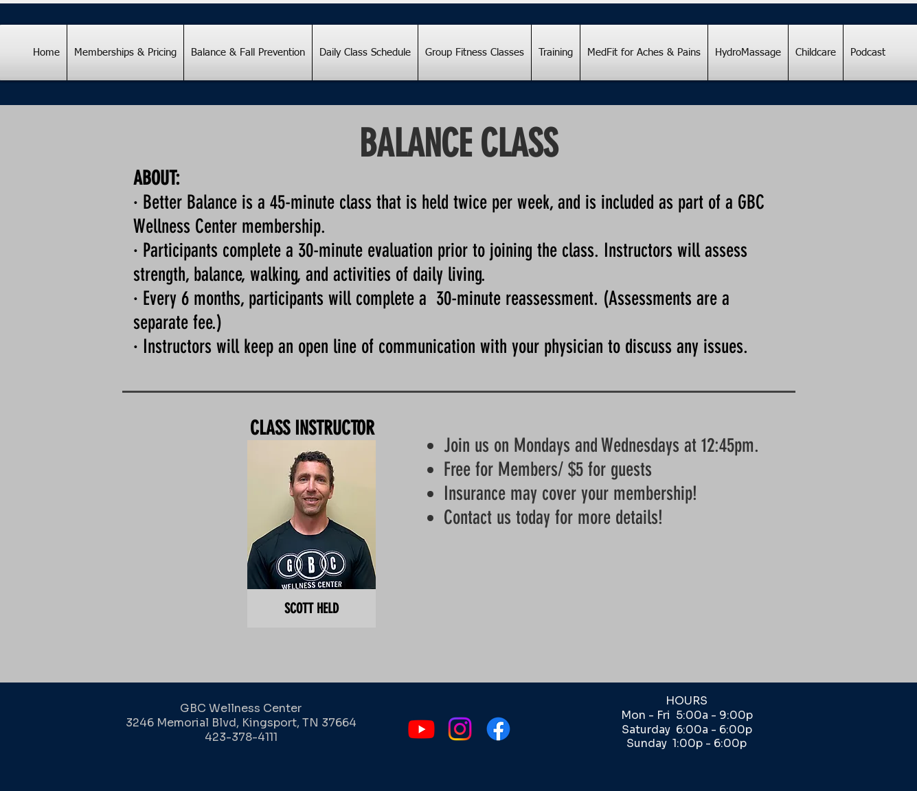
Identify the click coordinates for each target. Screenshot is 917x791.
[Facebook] (498, 728)
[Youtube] (421, 728)
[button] (311, 534)
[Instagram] (459, 728)
